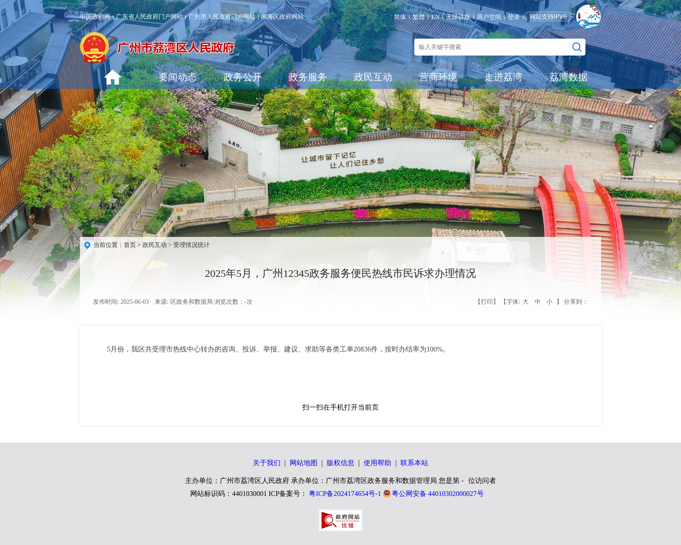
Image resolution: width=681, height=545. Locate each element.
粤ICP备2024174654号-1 (345, 493)
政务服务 (308, 77)
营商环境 (438, 77)
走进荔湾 (503, 77)
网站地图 (303, 462)
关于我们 (267, 462)
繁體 (419, 17)
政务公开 (243, 77)
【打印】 (487, 302)
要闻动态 (178, 77)
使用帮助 (377, 462)
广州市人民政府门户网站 (221, 16)
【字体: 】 (531, 302)
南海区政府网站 (282, 16)
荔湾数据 (568, 77)
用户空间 (489, 17)
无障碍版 (458, 17)
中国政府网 (95, 16)
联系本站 (414, 462)
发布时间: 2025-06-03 (121, 302)
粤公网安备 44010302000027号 (438, 493)
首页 (130, 245)
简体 (400, 17)
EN (435, 17)
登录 (514, 17)
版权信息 (340, 462)
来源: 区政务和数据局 (183, 302)
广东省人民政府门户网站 (149, 16)
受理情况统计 (191, 245)
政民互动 (373, 77)
